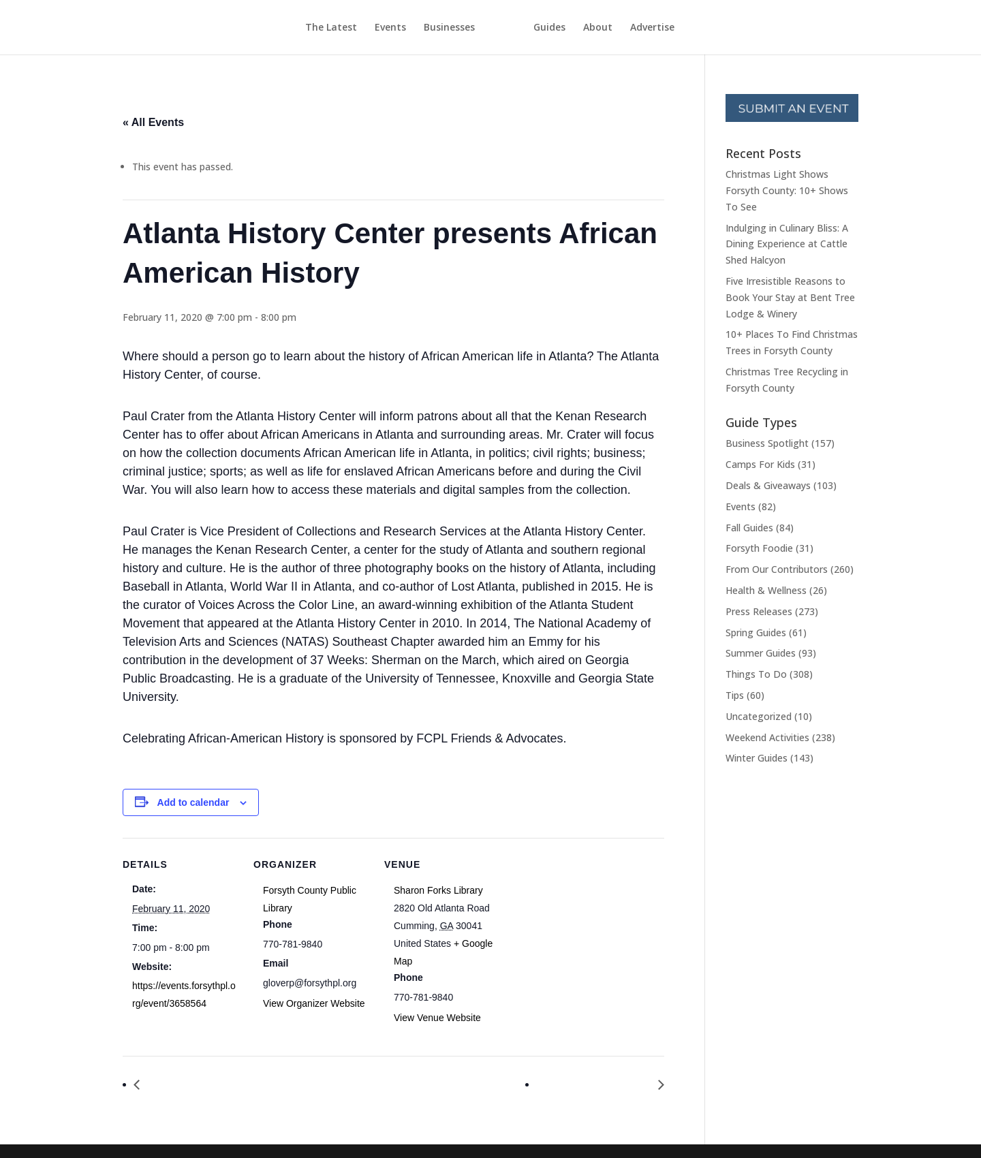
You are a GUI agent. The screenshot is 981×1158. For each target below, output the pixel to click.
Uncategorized (759, 716)
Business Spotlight (767, 443)
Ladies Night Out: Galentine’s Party (233, 1085)
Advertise (677, 27)
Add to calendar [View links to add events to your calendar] (193, 802)
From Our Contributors (777, 569)
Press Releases (759, 611)
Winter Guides (757, 757)
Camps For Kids (760, 464)
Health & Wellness (766, 590)
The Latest (306, 27)
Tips (735, 695)
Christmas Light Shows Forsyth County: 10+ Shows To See (787, 190)
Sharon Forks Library (438, 890)
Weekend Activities (767, 737)
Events (365, 27)
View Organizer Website (314, 1003)
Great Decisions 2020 (597, 1085)
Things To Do (756, 674)
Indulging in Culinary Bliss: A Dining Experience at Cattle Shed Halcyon (787, 244)
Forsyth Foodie (759, 548)
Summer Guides (761, 652)
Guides (575, 27)
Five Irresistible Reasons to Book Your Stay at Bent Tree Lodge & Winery (790, 297)
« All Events (153, 122)
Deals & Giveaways (768, 485)
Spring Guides (756, 632)
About (623, 27)
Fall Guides (749, 527)
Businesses (424, 27)
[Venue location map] (587, 931)
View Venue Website (437, 1017)
